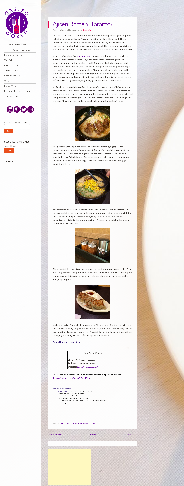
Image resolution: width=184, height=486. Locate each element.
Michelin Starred (11, 65)
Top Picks (8, 60)
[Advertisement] (69, 467)
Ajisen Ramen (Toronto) (82, 24)
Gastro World (88, 30)
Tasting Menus (11, 70)
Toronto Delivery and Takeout (18, 50)
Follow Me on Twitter (14, 86)
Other (6, 81)
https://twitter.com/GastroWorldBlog (71, 378)
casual (63, 423)
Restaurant (77, 423)
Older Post (131, 434)
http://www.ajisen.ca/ (87, 366)
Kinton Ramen (84, 56)
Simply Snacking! (12, 75)
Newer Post (55, 434)
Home (93, 434)
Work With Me (11, 96)
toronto (92, 423)
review (85, 423)
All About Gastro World (15, 44)
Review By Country (13, 55)
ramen (69, 423)
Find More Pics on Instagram (17, 91)
